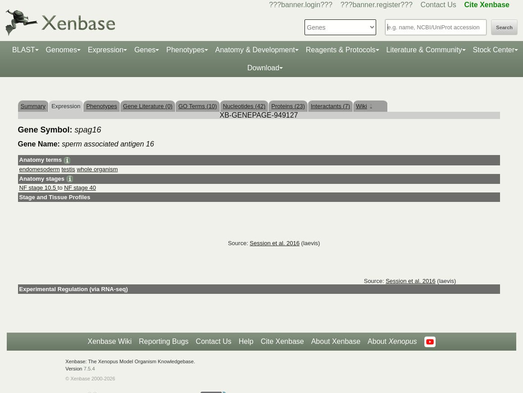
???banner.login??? (300, 5)
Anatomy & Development (255, 50)
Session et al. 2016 (275, 243)
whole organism (97, 169)
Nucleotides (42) (244, 106)
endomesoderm (39, 169)
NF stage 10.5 (38, 187)
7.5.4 (89, 368)
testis (68, 169)
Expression (105, 50)
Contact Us (438, 5)
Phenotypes (185, 50)
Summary (33, 106)
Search (504, 27)
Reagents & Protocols (341, 50)
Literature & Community (424, 50)
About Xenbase (335, 341)
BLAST (23, 50)
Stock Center (493, 50)
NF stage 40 (80, 187)
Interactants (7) (330, 106)
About (392, 342)
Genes (144, 50)
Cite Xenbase (282, 341)
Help (246, 341)
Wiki (364, 106)
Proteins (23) (288, 106)
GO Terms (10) (197, 106)
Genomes (61, 50)
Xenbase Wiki (109, 341)
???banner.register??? (377, 5)
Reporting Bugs (163, 341)
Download (263, 68)
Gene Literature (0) (148, 106)
